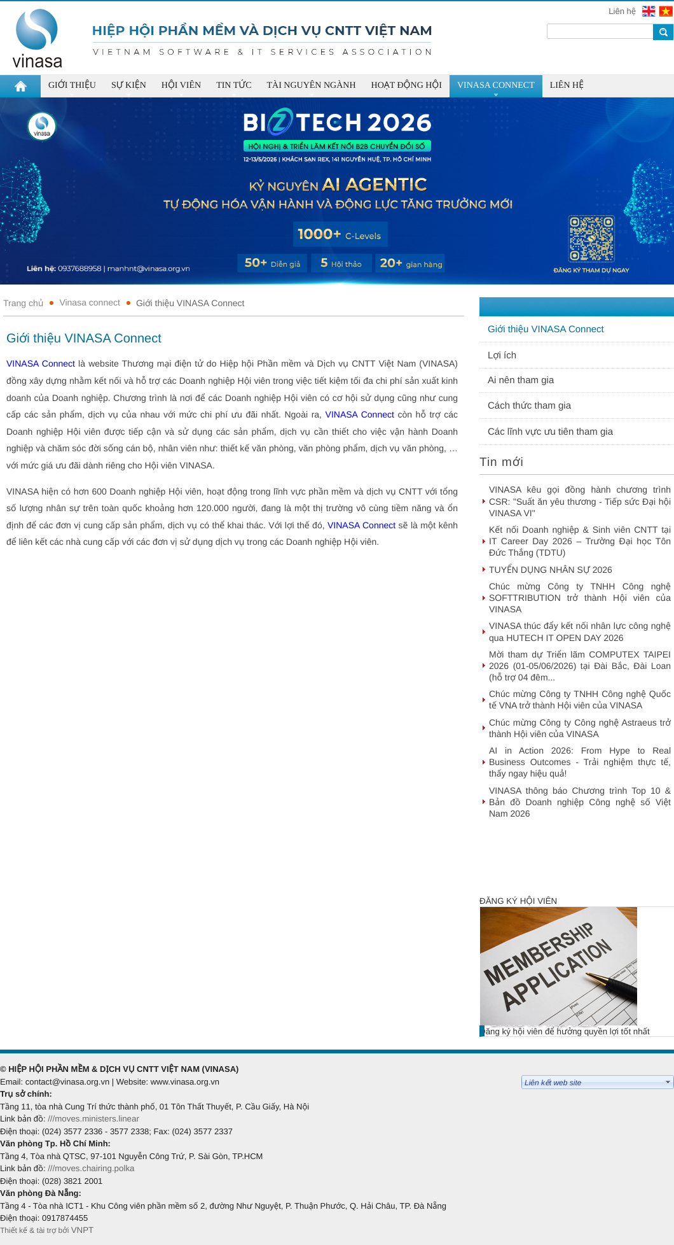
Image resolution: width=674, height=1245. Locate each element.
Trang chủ (23, 303)
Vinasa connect (89, 302)
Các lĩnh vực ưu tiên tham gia (550, 431)
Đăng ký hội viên (518, 901)
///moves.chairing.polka (91, 1168)
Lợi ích (502, 355)
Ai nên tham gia (521, 380)
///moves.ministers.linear (93, 1118)
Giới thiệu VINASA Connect (190, 303)
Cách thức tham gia (529, 405)
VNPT (83, 1230)
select (668, 1082)
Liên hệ (623, 11)
